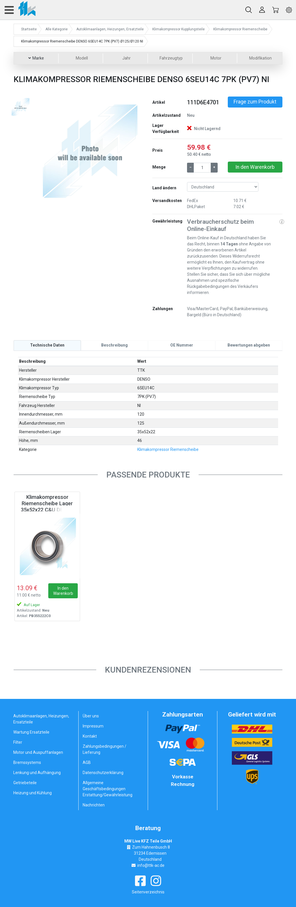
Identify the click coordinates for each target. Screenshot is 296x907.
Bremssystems (27, 762)
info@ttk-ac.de (150, 865)
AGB (87, 762)
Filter (17, 742)
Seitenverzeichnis (148, 891)
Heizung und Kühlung (32, 793)
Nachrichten (94, 805)
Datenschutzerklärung (103, 772)
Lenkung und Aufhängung (37, 772)
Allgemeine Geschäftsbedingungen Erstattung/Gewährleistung (107, 788)
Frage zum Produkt (255, 102)
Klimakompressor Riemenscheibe (168, 449)
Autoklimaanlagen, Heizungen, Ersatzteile (41, 719)
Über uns (91, 716)
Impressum (93, 726)
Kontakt (90, 736)
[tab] (47, 345)
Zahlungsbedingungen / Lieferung (104, 749)
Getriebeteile (25, 782)
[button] (45, 150)
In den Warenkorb (255, 167)
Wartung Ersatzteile (31, 732)
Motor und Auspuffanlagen (38, 752)
